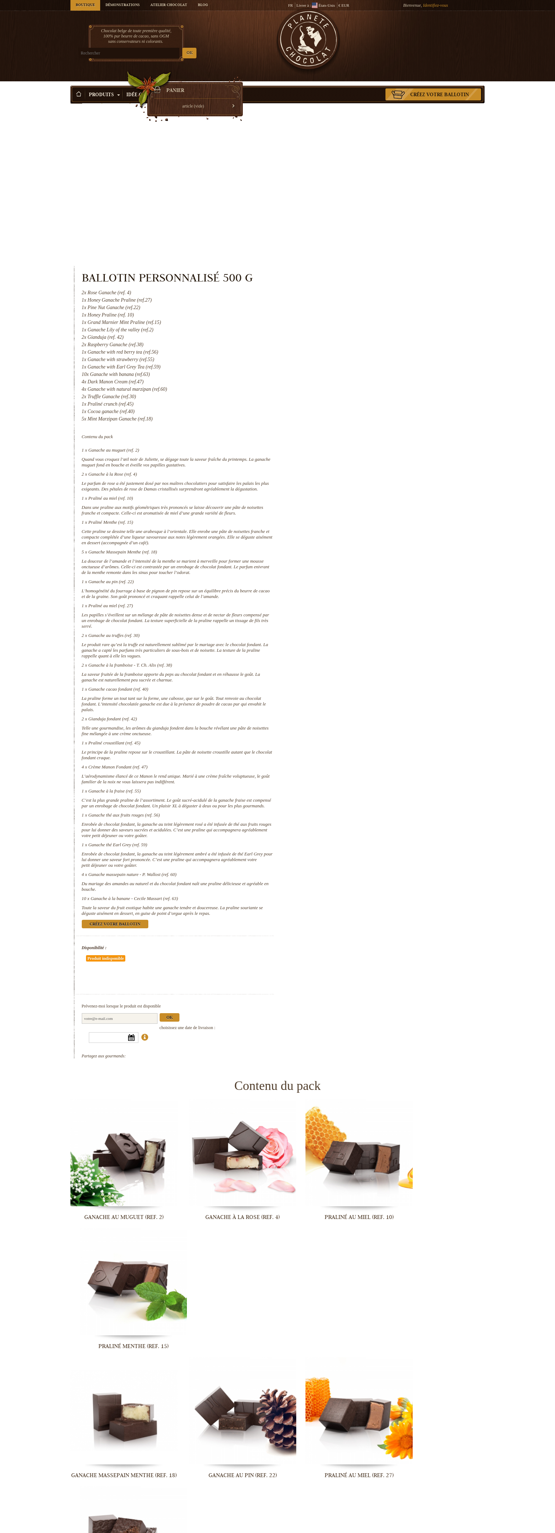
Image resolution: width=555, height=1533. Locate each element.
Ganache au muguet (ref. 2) (352, 299)
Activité (225, 84)
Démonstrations (122, 5)
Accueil (76, 97)
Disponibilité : (332, 819)
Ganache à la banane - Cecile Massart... (224, 1526)
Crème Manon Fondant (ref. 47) (356, 632)
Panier (433, 33)
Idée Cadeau (145, 84)
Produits (104, 84)
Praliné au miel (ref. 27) (349, 471)
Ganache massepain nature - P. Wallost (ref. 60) (371, 746)
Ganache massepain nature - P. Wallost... (118, 1526)
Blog (203, 5)
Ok (408, 868)
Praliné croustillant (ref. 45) (353, 608)
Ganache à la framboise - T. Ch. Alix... (118, 1292)
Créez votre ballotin (439, 84)
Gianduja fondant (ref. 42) (351, 584)
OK (154, 53)
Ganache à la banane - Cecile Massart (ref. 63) (372, 770)
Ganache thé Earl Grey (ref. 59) (356, 716)
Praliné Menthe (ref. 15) (349, 382)
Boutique (85, 5)
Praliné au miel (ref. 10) (349, 352)
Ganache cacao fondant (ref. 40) (357, 555)
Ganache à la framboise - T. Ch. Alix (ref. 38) (369, 531)
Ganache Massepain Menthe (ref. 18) (361, 412)
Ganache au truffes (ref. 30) (352, 501)
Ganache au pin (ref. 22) (349, 442)
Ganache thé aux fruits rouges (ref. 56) (362, 686)
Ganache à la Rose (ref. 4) (351, 323)
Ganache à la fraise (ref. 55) (353, 657)
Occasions (188, 84)
